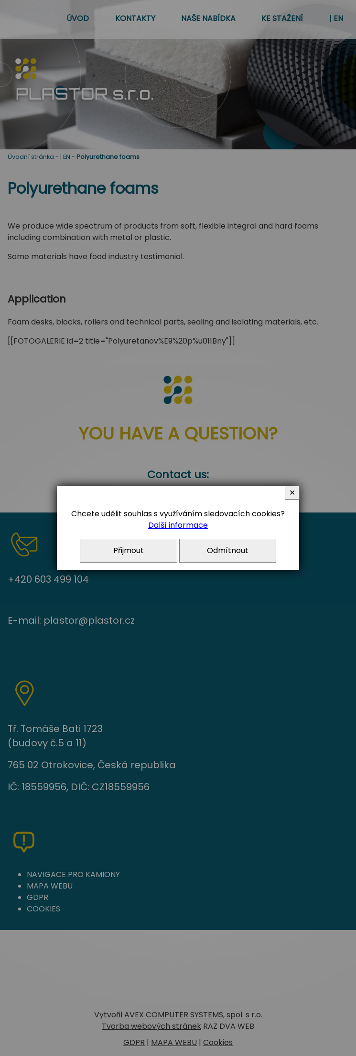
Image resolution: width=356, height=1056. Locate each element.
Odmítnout (227, 550)
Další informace (178, 525)
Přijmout (128, 550)
